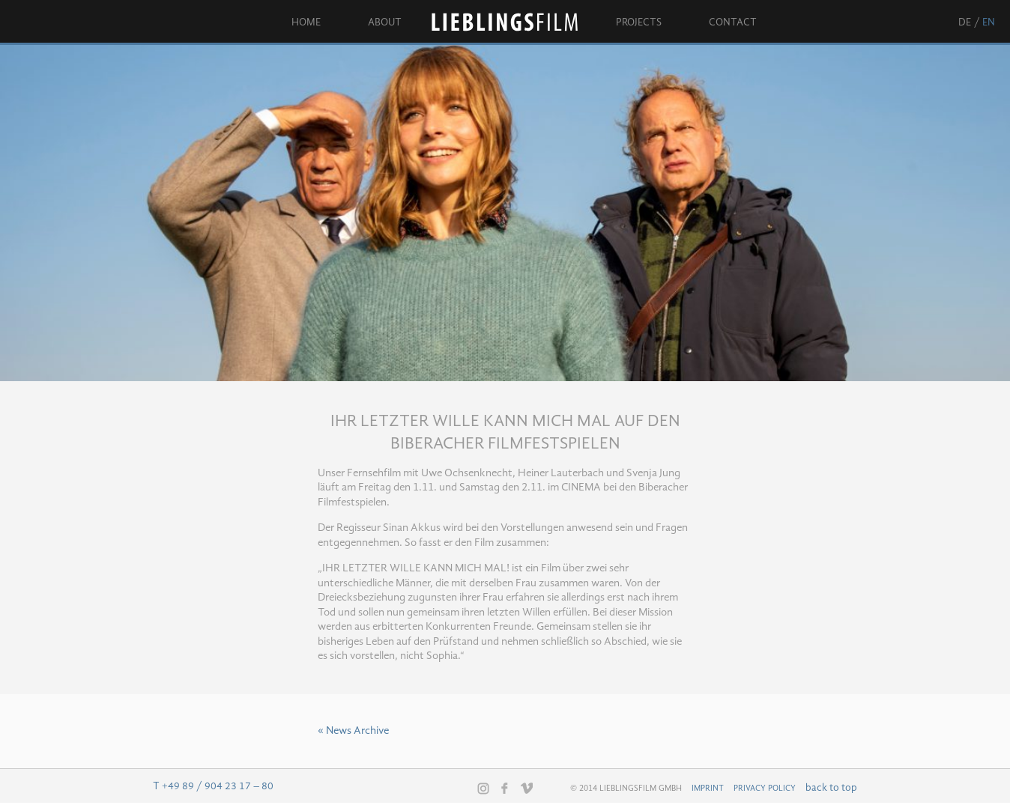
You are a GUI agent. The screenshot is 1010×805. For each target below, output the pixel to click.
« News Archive (353, 731)
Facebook (505, 788)
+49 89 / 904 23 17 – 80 (217, 786)
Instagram (483, 788)
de (964, 22)
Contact (733, 22)
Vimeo (527, 788)
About (385, 22)
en (988, 22)
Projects (639, 22)
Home (306, 22)
